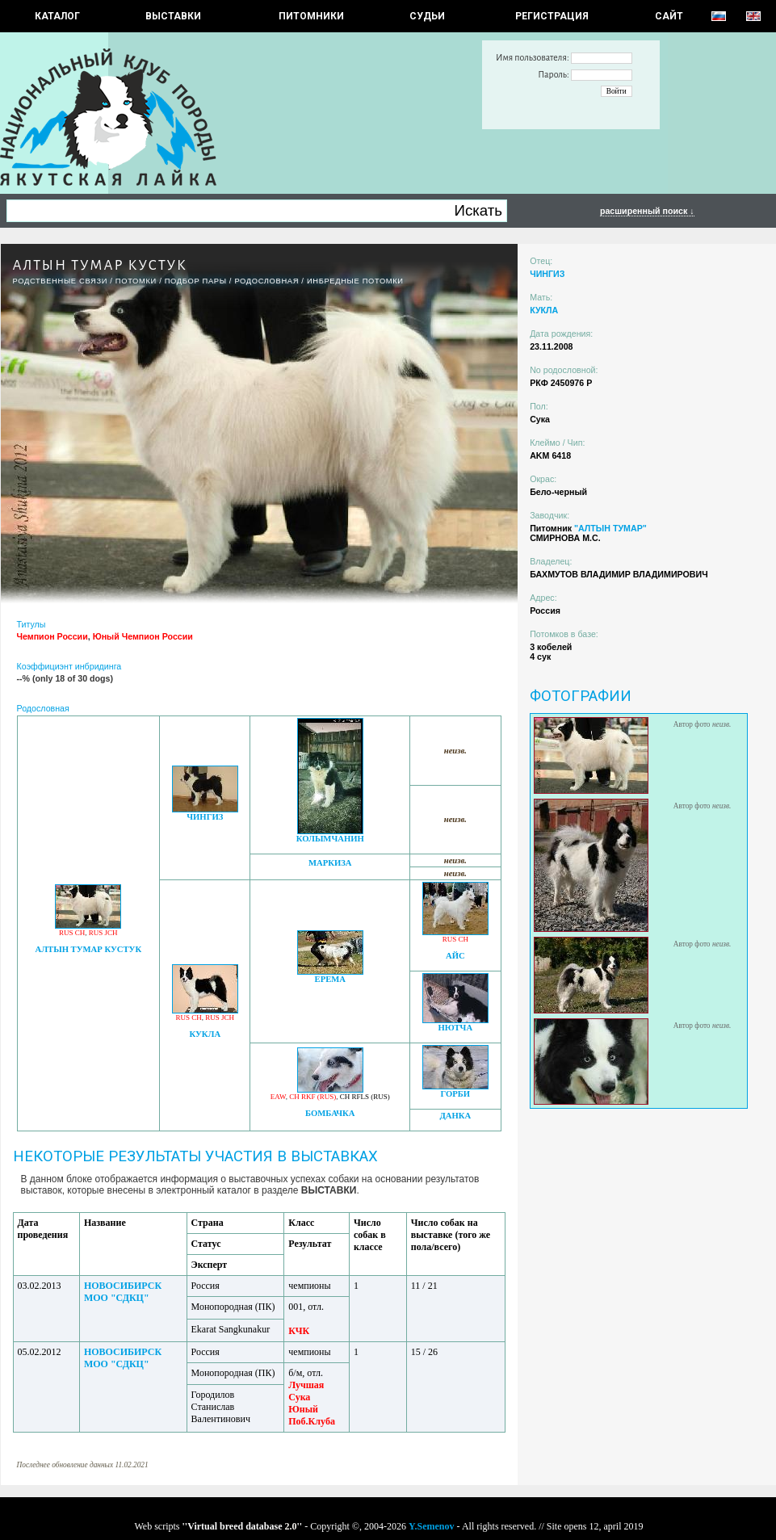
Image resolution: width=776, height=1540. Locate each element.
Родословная (266, 281)
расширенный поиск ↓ (647, 211)
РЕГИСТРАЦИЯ (552, 16)
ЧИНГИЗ (205, 816)
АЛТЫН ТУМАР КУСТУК (88, 949)
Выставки (173, 16)
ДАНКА (455, 1115)
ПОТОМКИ (136, 281)
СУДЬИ (427, 16)
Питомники (311, 16)
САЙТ (669, 16)
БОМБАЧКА (330, 1113)
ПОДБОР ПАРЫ (196, 281)
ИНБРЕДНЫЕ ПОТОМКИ (355, 281)
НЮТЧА (455, 1027)
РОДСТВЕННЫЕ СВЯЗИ (60, 281)
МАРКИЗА (330, 862)
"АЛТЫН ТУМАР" (610, 528)
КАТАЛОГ (57, 16)
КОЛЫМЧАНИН (330, 838)
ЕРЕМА (330, 979)
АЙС (455, 955)
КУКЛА (204, 1034)
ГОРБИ (455, 1093)
